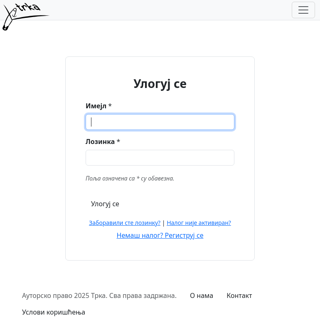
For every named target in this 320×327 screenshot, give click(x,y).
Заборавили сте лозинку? (124, 223)
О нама (201, 295)
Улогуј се (105, 203)
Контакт (239, 295)
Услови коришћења (53, 312)
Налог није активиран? (199, 223)
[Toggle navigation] (303, 10)
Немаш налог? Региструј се (160, 235)
